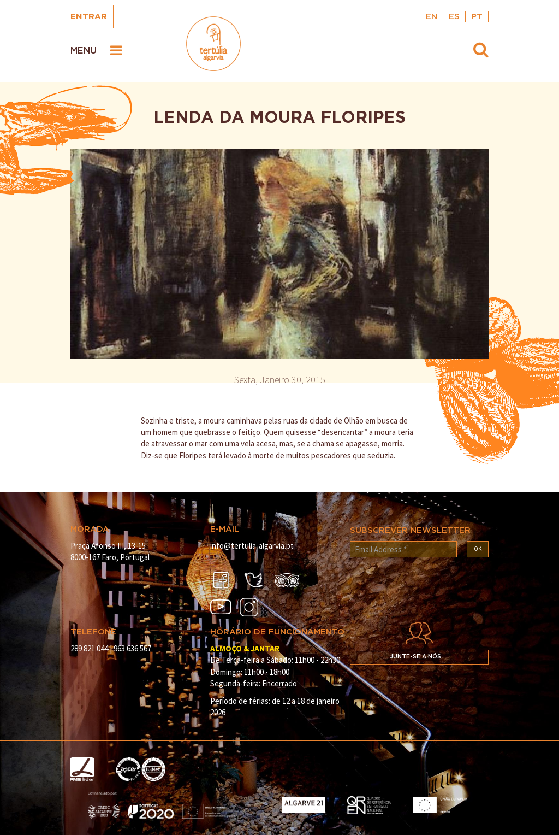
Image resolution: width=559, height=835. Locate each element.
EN (431, 17)
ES (454, 17)
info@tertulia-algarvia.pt (252, 545)
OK (477, 548)
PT (477, 17)
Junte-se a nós (415, 657)
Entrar (88, 17)
